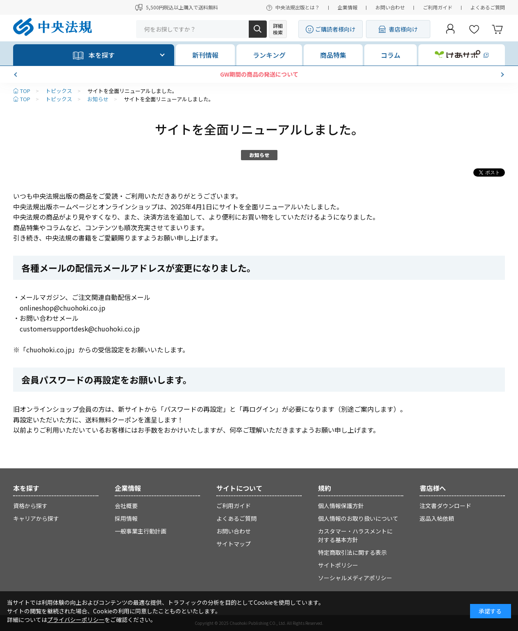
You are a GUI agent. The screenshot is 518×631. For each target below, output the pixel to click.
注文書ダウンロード (445, 506)
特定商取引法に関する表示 (352, 552)
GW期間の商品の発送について (259, 74)
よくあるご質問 (487, 7)
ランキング (269, 55)
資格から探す (30, 506)
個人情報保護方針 (341, 506)
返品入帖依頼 (437, 518)
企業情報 (347, 7)
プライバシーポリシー (76, 619)
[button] (16, 74)
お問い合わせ (390, 7)
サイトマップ (233, 544)
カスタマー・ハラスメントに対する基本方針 (355, 535)
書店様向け (403, 29)
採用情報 (126, 518)
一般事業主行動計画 (140, 531)
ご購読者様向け (335, 29)
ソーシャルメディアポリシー (355, 578)
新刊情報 (205, 55)
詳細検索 (278, 29)
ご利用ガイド (437, 7)
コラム (390, 55)
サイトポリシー (338, 565)
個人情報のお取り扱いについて (358, 518)
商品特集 (333, 55)
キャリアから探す (36, 518)
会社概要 (126, 506)
